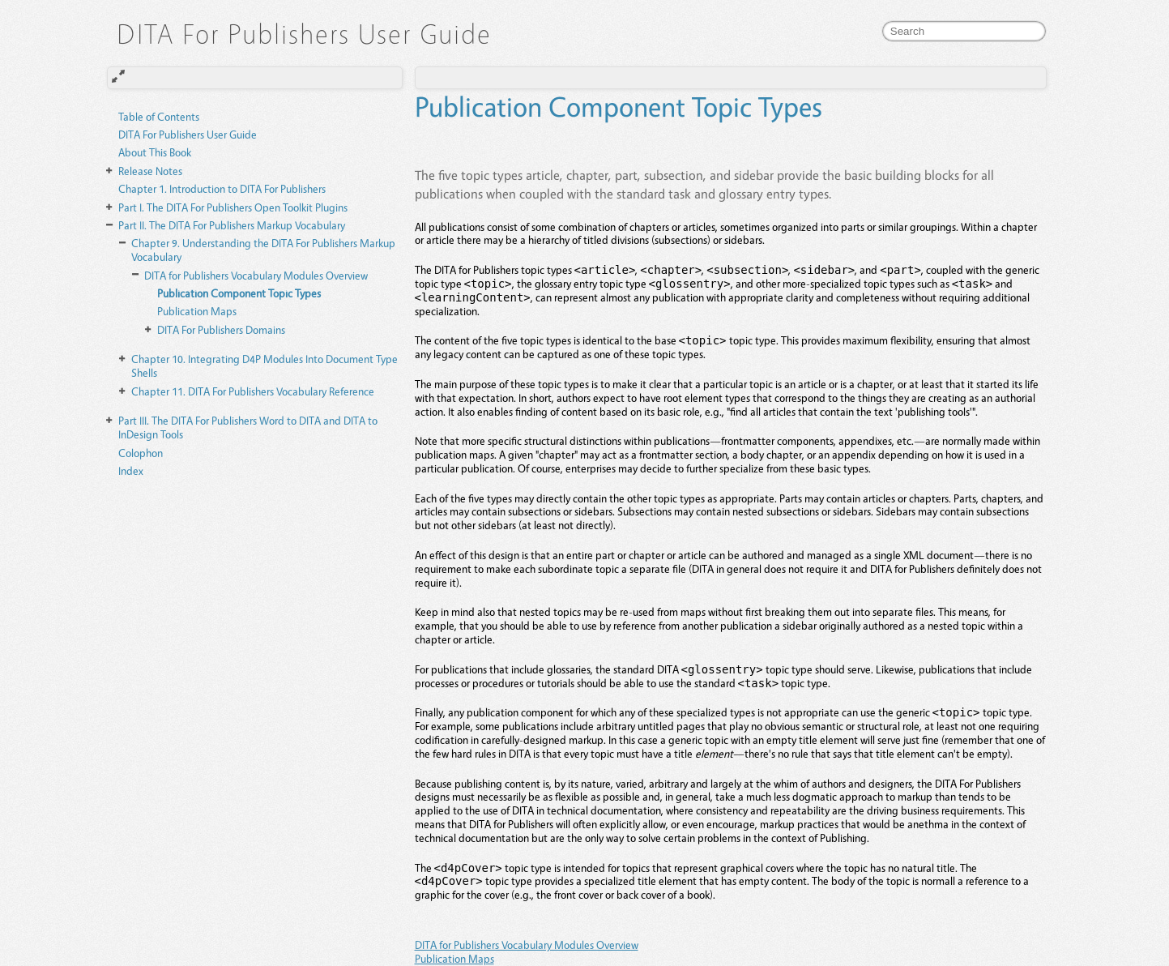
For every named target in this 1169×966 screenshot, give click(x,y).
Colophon (140, 452)
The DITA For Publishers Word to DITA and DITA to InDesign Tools (248, 427)
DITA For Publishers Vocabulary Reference (252, 391)
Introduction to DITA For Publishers (222, 188)
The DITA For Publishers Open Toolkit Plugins (233, 207)
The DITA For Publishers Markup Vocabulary (231, 225)
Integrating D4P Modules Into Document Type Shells (264, 365)
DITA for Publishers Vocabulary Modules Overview (256, 275)
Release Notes (150, 170)
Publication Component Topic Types (239, 293)
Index (130, 470)
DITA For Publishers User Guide (187, 134)
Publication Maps (197, 311)
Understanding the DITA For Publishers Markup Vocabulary (263, 249)
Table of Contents (158, 116)
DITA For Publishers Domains (221, 329)
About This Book (154, 152)
